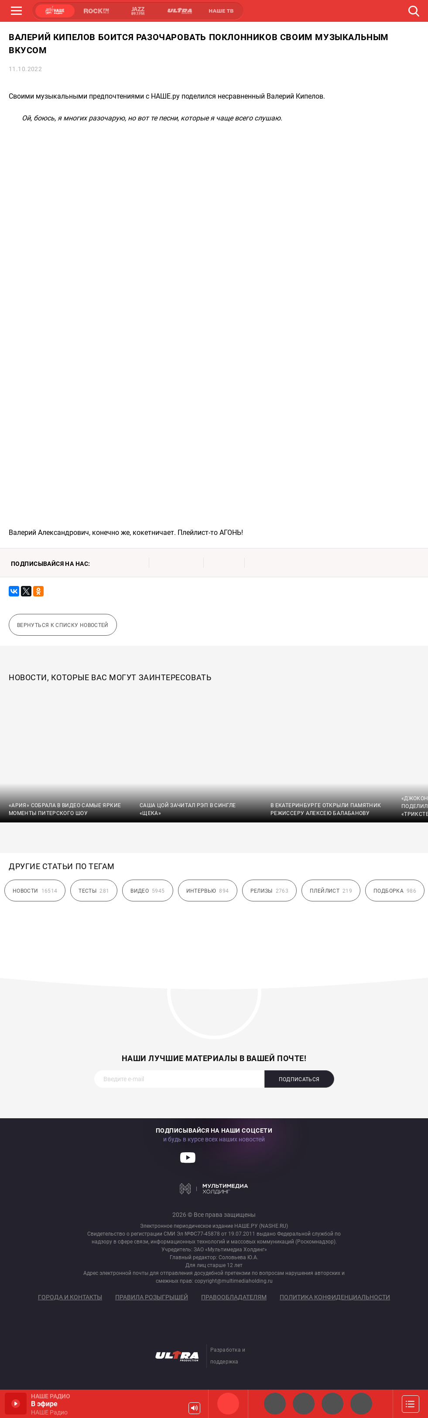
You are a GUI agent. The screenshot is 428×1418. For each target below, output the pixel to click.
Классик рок (361, 1404)
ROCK (96, 10)
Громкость (194, 1408)
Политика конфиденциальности (335, 1297)
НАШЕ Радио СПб (304, 1404)
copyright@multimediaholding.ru (234, 1281)
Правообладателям (234, 1297)
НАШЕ (55, 10)
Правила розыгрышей (151, 1297)
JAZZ (138, 10)
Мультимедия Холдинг (214, 1188)
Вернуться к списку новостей (63, 625)
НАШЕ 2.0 (275, 1404)
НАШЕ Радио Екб (332, 1404)
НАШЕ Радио (228, 1404)
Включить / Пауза (16, 1404)
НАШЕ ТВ (220, 10)
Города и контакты (70, 1297)
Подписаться (299, 1079)
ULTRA (179, 10)
